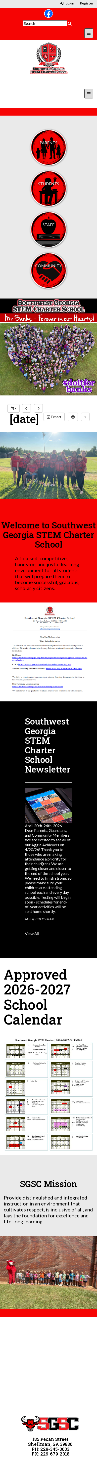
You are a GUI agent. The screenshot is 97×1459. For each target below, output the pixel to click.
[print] (73, 417)
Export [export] (54, 417)
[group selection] (13, 408)
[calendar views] (85, 417)
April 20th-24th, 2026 (43, 825)
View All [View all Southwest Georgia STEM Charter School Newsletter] (32, 933)
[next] (38, 408)
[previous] (26, 408)
